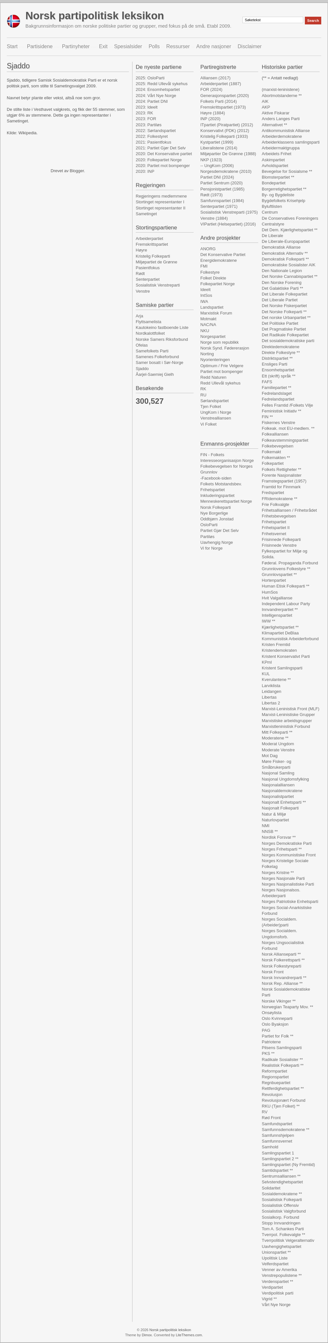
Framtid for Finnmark (281, 486)
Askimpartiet (273, 159)
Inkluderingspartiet (217, 495)
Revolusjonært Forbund (283, 1100)
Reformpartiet (274, 1071)
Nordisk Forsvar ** (279, 837)
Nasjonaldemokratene (282, 790)
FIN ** (267, 416)
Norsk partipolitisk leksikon (94, 16)
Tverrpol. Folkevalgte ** (283, 1234)
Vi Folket (208, 424)
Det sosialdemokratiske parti (288, 340)
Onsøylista (271, 1012)
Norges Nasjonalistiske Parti (288, 884)
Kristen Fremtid (276, 644)
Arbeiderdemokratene (282, 136)
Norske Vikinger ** (279, 1001)
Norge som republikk (219, 342)
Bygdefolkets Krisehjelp (283, 200)
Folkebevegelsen (277, 446)
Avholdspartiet (275, 165)
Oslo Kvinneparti (277, 1018)
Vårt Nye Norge (276, 1304)
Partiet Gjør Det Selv (219, 530)
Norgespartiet (212, 336)
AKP (266, 107)
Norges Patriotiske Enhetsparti (290, 901)
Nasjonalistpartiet (278, 796)
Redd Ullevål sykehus (220, 383)
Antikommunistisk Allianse (286, 130)
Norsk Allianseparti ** (281, 954)
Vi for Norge (211, 548)
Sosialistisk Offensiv (280, 1205)
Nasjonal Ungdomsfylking (285, 779)
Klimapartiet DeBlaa (280, 633)
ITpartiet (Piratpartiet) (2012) (226, 124)
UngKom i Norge (215, 412)
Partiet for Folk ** (277, 1036)
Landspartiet (211, 307)
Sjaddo (142, 368)
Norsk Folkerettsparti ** (283, 960)
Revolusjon (272, 1094)
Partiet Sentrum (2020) (221, 183)
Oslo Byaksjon (275, 1024)
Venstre (143, 291)
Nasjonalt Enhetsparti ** (284, 802)
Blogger (77, 170)
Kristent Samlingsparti (282, 668)
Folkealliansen (275, 434)
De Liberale (272, 235)
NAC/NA (208, 324)
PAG (266, 1030)
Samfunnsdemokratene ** (285, 1129)
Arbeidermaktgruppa (281, 148)
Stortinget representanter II (161, 208)
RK (203, 388)
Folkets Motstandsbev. (221, 484)
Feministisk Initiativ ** (281, 411)
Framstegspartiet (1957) (284, 481)
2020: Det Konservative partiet (164, 153)
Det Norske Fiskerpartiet (284, 305)
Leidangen (271, 691)
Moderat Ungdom (278, 743)
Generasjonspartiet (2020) (224, 95)
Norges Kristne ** (278, 872)
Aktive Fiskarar (275, 112)
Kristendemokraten (279, 650)
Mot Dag (270, 755)
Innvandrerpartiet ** (280, 609)
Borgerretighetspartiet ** (284, 189)
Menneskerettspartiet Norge (226, 501)
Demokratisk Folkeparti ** (285, 259)
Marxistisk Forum (216, 313)
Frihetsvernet (274, 533)
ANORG (208, 248)
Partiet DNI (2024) (217, 177)
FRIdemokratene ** (279, 498)
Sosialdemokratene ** (282, 1193)
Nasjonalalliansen (278, 784)
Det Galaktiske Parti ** (282, 288)
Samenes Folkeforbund (157, 356)
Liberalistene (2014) (218, 148)
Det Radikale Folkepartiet (285, 334)
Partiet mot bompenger (221, 371)
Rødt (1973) (211, 194)
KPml (267, 662)
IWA (204, 301)
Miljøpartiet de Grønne (156, 262)
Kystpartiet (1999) (216, 142)
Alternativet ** (274, 124)
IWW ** (268, 621)
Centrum (270, 212)
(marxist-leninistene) (280, 89)
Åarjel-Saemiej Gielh (155, 374)
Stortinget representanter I (160, 201)
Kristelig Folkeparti (153, 256)
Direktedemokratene (280, 346)
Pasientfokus (147, 267)
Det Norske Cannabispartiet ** (289, 276)
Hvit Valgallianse (277, 598)
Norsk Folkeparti (215, 507)
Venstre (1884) (214, 218)
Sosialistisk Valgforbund (284, 1211)
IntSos (206, 295)
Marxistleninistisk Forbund (286, 726)
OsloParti (208, 524)
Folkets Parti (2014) (218, 101)
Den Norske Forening (282, 282)
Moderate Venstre (278, 749)
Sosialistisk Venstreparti (158, 285)
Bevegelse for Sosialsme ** (287, 171)
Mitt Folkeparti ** (277, 732)
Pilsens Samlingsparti (282, 1047)
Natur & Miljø (274, 814)
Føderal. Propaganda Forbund (290, 563)
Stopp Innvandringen (281, 1223)
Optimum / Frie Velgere (221, 365)
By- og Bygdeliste (278, 194)
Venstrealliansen (215, 418)
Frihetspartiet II (276, 527)
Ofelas (142, 345)
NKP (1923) (211, 159)
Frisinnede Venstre (279, 545)
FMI (203, 266)
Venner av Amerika (279, 1269)
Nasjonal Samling (278, 773)
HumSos (270, 592)
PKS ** (268, 1053)
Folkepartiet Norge (217, 283)
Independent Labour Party (286, 603)
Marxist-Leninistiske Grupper (288, 714)
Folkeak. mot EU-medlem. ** (288, 428)
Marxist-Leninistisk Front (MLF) (290, 708)
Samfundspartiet (277, 1123)
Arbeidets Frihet (276, 153)
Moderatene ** (275, 738)
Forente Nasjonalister (282, 475)
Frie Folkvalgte (275, 504)
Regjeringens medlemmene (161, 196)
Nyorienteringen (215, 359)
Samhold (270, 1146)
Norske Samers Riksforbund (162, 339)
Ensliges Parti (274, 364)
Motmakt (208, 318)
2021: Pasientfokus (153, 142)
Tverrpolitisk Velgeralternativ (288, 1240)
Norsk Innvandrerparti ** (284, 977)
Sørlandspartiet (214, 400)
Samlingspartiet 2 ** (280, 1158)
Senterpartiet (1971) (219, 206)
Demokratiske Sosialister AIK (288, 264)
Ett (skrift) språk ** (279, 376)
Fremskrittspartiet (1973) (223, 107)
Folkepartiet (273, 463)
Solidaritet (271, 1188)
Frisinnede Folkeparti (281, 539)
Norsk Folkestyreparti (281, 966)
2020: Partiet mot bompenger (163, 165)
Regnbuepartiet (276, 1082)
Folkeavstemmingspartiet (285, 440)
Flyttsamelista (148, 321)
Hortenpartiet (274, 580)
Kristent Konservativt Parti (286, 656)
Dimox (147, 1335)
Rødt (140, 273)
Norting (207, 353)
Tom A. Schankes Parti (283, 1228)
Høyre (141, 250)
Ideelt (205, 289)
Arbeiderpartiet (149, 238)
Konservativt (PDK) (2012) (224, 130)
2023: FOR (146, 118)
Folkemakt (271, 451)
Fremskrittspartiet (152, 244)
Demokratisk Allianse (281, 247)
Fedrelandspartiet (278, 399)
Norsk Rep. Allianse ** (282, 983)
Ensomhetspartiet (278, 369)
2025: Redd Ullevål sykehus (161, 83)
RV (265, 1111)
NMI (265, 825)
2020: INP (145, 171)
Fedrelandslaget (277, 393)
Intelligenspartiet (277, 615)
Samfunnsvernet (277, 1141)
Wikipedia (27, 132)
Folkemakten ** (276, 457)
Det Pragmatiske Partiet (284, 329)
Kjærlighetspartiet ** (280, 627)
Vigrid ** (269, 1298)
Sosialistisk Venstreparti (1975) (229, 212)
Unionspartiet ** (276, 1252)
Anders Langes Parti (281, 118)
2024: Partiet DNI (152, 101)
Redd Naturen (213, 377)
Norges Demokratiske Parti (287, 843)
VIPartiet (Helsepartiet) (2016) (228, 224)
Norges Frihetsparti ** (282, 849)
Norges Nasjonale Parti (283, 878)
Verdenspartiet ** (277, 1281)
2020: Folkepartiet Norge (159, 159)
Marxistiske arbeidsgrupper (287, 720)
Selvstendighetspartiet (282, 1182)
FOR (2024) (211, 89)
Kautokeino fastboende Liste (162, 327)
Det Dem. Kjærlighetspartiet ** (289, 229)
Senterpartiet (147, 279)
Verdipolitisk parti (277, 1293)
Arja (139, 316)
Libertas (269, 697)
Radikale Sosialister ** (282, 1059)
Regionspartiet (275, 1076)
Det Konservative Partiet (222, 254)
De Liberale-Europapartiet (286, 241)
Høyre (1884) (212, 112)
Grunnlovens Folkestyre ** (286, 568)
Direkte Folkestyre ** (281, 352)
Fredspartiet (273, 492)
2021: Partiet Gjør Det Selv (161, 148)
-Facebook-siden (216, 478)
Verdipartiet (272, 1287)
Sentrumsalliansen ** (281, 1176)
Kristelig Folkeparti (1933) (224, 136)
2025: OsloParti (150, 77)
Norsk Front (273, 971)
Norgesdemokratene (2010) (225, 171)
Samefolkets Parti (152, 351)
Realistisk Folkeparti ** (283, 1065)
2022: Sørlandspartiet (156, 130)
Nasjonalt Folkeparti (280, 808)
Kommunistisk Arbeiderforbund (290, 638)
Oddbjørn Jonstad (216, 519)
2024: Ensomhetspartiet (158, 89)
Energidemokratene (218, 260)
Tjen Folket (210, 406)
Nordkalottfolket (150, 333)
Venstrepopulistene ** (282, 1275)
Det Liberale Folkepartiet (284, 294)
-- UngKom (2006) (217, 165)
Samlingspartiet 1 (278, 1153)
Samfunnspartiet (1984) (222, 200)
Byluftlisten (272, 206)
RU (203, 395)
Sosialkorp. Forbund (280, 1217)
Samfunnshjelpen (278, 1135)
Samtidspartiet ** (277, 1170)
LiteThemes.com (189, 1335)
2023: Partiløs (148, 124)
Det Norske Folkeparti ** (284, 311)
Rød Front (271, 1117)
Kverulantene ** (276, 679)
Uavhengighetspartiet (281, 1246)
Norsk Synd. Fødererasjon (224, 348)
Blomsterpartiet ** (278, 177)
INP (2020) (210, 118)
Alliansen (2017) (215, 77)
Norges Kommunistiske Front (289, 855)
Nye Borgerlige (214, 513)
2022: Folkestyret (152, 136)
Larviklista (271, 685)
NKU (204, 330)
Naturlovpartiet (275, 819)
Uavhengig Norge (216, 542)
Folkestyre (210, 272)
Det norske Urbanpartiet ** (286, 317)
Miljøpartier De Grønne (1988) (228, 153)
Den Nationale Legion (282, 270)
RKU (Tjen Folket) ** (281, 1106)
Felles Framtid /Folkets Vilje (287, 405)
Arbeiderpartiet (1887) (220, 83)
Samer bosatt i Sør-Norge (159, 362)
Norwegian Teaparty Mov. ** (287, 1006)
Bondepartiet (274, 183)
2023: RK (144, 112)
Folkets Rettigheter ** (281, 469)
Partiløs (207, 536)
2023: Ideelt (147, 107)
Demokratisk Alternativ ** (285, 253)
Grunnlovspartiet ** (279, 574)
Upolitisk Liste (274, 1258)
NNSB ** (270, 831)
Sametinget (146, 213)
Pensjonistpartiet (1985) (222, 189)
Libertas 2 (271, 703)
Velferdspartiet (275, 1263)
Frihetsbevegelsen (279, 516)
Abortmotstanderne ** (282, 95)
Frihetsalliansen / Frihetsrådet (289, 510)
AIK (265, 101)
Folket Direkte (213, 278)
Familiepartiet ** (276, 387)
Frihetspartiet (212, 489)
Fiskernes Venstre (278, 422)
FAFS (267, 381)
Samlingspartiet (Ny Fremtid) (288, 1164)
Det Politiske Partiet (280, 323)
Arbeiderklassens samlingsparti (291, 142)
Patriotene (271, 1041)
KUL (266, 673)
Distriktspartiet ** (277, 358)
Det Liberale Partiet (279, 299)
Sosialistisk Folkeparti (282, 1199)
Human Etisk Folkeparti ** (285, 586)
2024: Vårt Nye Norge (156, 95)
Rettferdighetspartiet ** (283, 1088)
